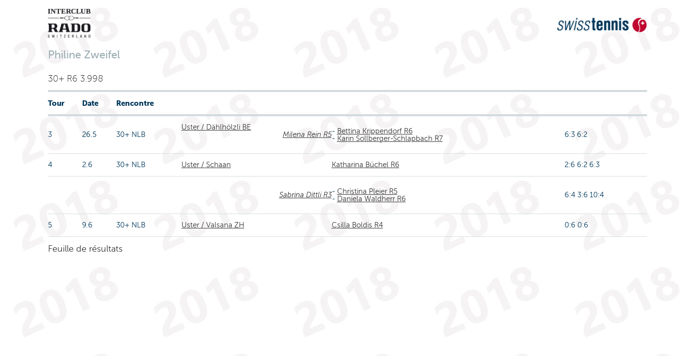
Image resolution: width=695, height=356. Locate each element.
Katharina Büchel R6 (365, 165)
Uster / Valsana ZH (212, 225)
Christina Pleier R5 (367, 191)
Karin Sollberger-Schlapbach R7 (390, 138)
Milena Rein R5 (307, 134)
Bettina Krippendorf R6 (375, 131)
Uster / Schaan (206, 165)
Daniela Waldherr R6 (371, 199)
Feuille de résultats (85, 249)
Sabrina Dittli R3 (305, 195)
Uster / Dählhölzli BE (216, 127)
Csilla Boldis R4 (357, 225)
